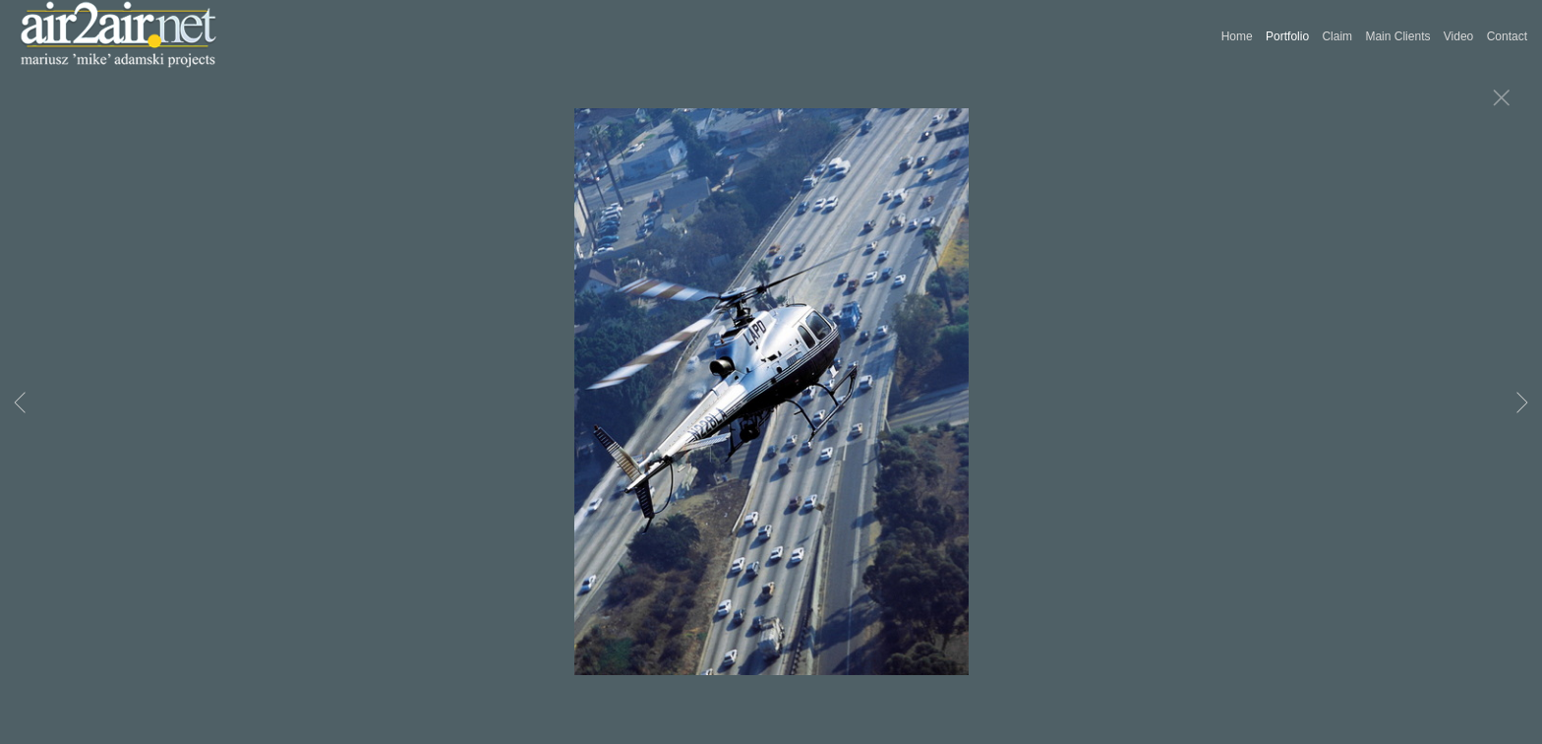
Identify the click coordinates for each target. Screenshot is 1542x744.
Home (1237, 36)
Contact (1507, 36)
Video (1458, 36)
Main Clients (1397, 36)
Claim (1337, 36)
